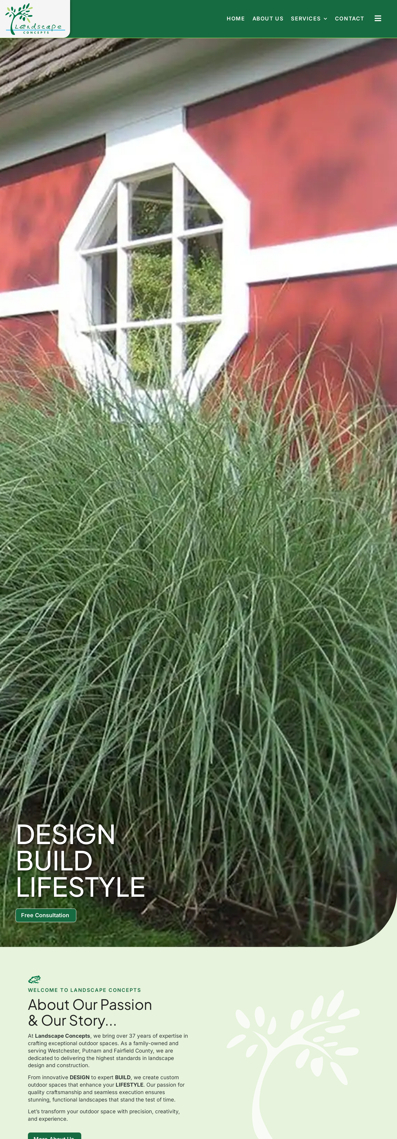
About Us (268, 18)
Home (236, 18)
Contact (349, 18)
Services (309, 18)
